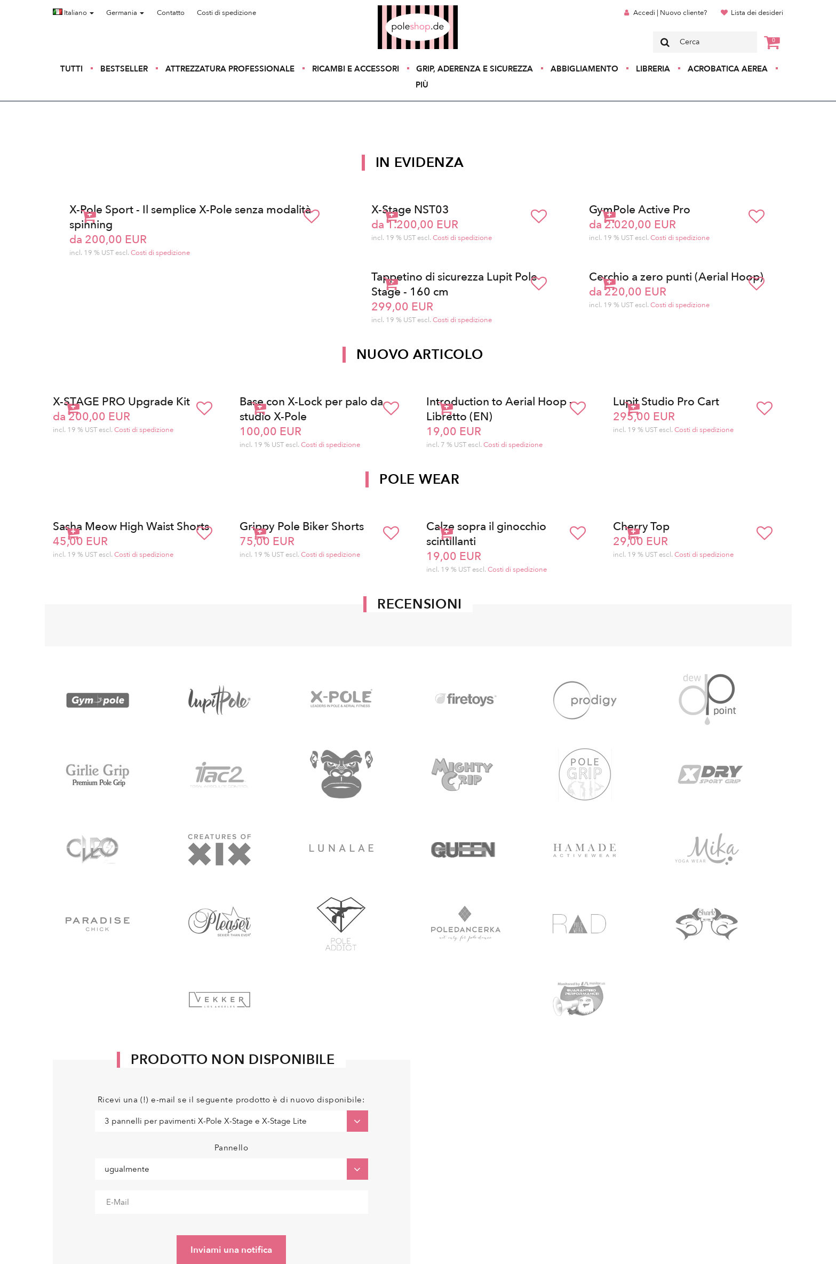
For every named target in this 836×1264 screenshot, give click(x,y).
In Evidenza (420, 163)
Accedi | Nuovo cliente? (670, 13)
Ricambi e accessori (355, 68)
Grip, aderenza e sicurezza (474, 68)
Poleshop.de (393, 9)
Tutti (71, 68)
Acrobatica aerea (728, 68)
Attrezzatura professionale (229, 68)
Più (422, 84)
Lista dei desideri (757, 13)
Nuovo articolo (419, 355)
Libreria (653, 68)
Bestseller (124, 68)
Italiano (73, 13)
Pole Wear (419, 479)
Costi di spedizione (226, 13)
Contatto (171, 13)
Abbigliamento (584, 68)
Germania (125, 13)
